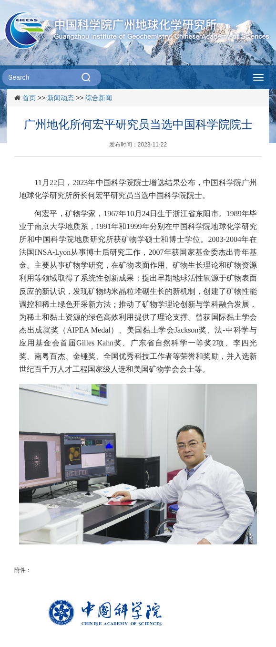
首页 (29, 98)
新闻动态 (60, 98)
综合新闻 (98, 98)
